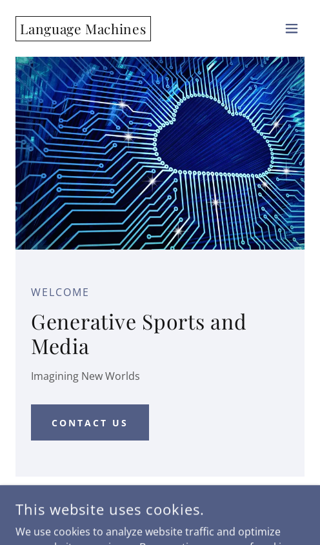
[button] (292, 28)
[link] (83, 30)
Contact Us (90, 423)
